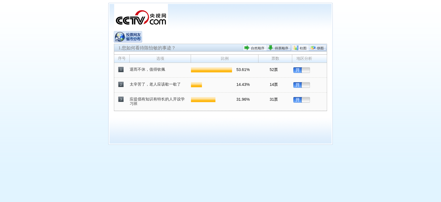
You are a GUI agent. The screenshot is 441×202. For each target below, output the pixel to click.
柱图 (303, 48)
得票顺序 (281, 48)
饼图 (320, 48)
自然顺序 (257, 48)
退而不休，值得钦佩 (147, 69)
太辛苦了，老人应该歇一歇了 (155, 84)
